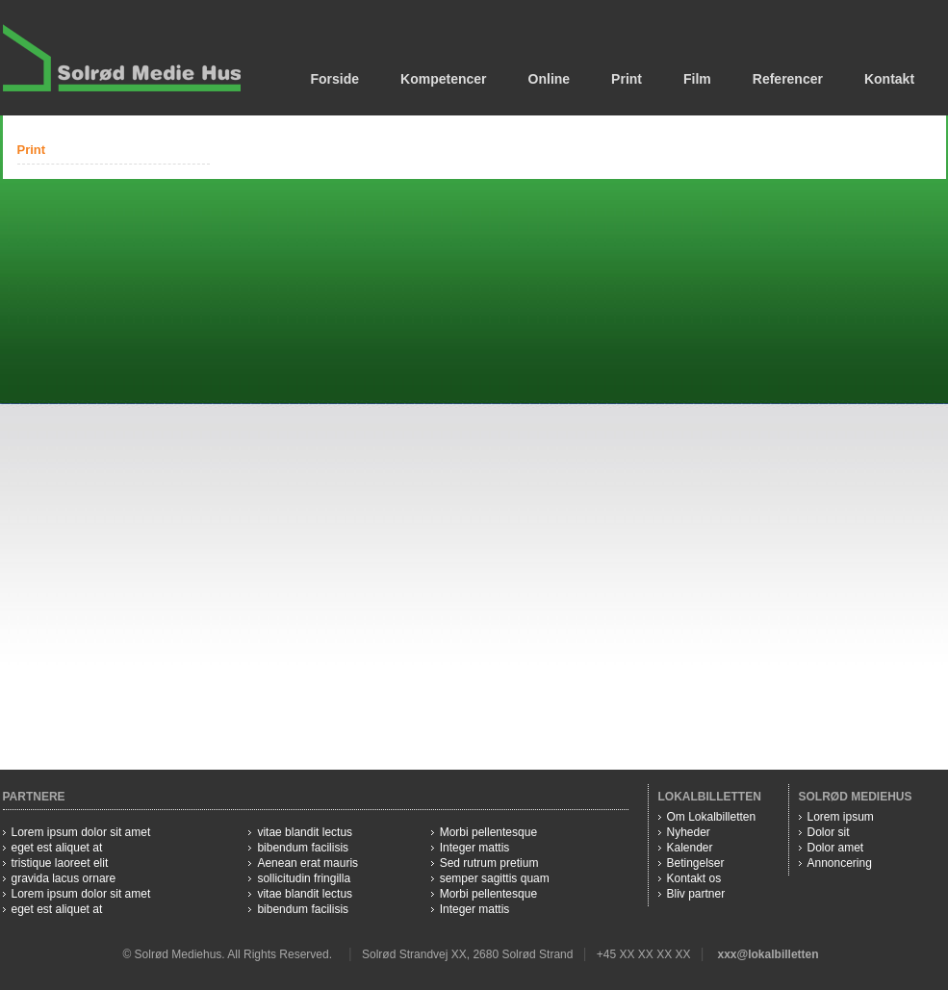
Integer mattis (475, 847)
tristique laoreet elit (60, 863)
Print (626, 79)
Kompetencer (443, 79)
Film (697, 79)
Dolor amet (835, 847)
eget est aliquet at (57, 847)
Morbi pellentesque (488, 832)
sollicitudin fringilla (303, 878)
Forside (335, 79)
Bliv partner (696, 894)
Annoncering (839, 863)
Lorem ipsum (840, 817)
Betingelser (696, 863)
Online (549, 79)
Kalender (690, 847)
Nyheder (688, 832)
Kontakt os (694, 878)
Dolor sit (828, 832)
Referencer (788, 79)
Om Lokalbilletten (711, 817)
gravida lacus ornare (64, 878)
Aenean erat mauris (307, 863)
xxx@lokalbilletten (767, 954)
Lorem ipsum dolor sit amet (81, 832)
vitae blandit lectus (304, 832)
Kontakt (889, 79)
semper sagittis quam (495, 878)
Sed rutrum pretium (489, 863)
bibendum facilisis (302, 847)
